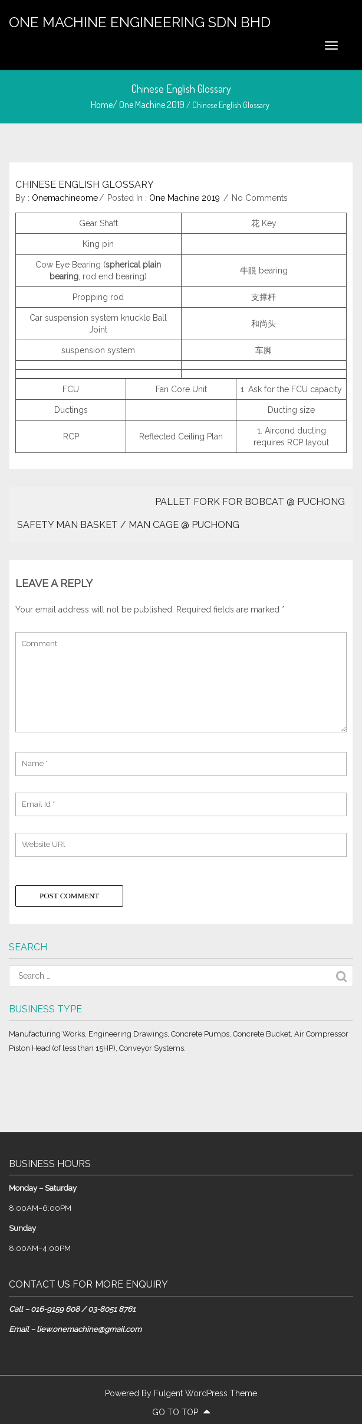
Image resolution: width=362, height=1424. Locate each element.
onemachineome (65, 198)
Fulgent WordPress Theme (205, 1393)
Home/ (105, 104)
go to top (181, 1412)
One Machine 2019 (152, 104)
